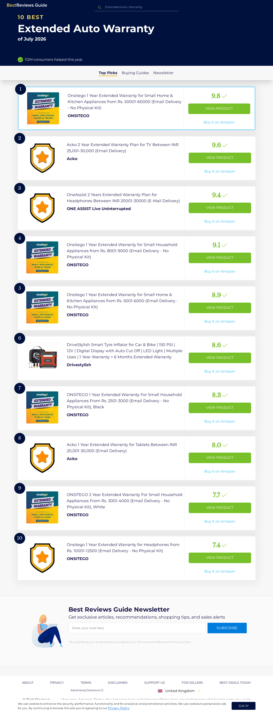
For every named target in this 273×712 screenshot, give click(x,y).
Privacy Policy (119, 708)
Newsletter (163, 73)
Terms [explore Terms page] (86, 683)
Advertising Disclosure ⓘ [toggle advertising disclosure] (86, 690)
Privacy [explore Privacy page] (57, 683)
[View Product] (136, 108)
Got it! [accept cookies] (243, 706)
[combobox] (137, 7)
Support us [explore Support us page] (154, 683)
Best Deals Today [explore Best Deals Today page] (235, 683)
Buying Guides (135, 73)
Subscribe (227, 628)
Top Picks (108, 73)
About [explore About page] (27, 683)
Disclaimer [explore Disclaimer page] (117, 683)
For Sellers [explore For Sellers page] (192, 683)
